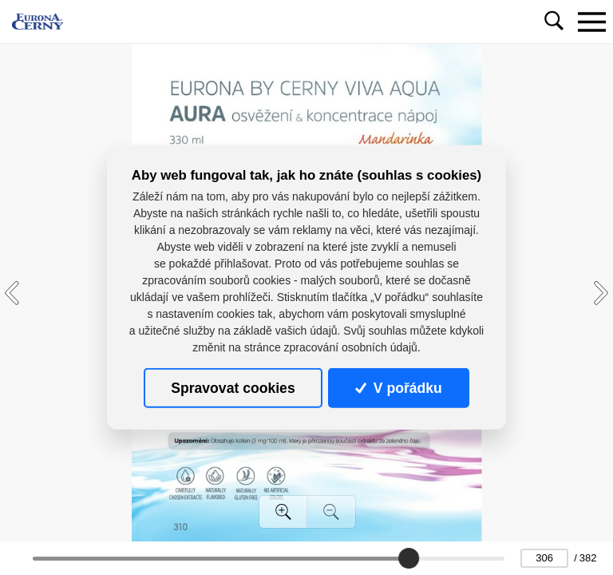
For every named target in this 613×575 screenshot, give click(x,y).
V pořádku (398, 388)
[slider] (408, 558)
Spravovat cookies (233, 388)
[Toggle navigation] (591, 21)
